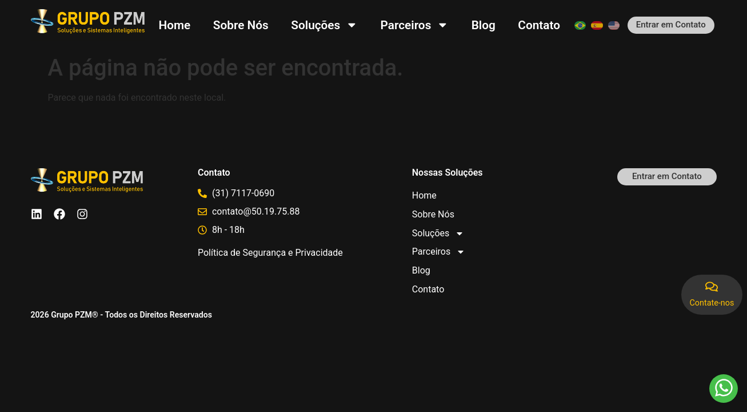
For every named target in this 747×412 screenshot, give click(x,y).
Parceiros (415, 24)
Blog (484, 25)
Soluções (324, 24)
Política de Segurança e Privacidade (270, 252)
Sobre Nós (241, 25)
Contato (539, 25)
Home (175, 25)
